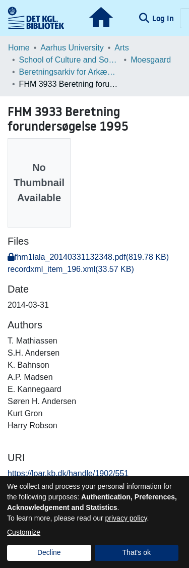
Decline (49, 552)
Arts (121, 47)
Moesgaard (151, 59)
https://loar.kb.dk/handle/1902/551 (68, 473)
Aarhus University (71, 47)
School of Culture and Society (69, 59)
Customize (23, 532)
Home (19, 47)
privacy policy (126, 518)
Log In (164, 18)
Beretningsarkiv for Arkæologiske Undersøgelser (69, 72)
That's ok (136, 552)
